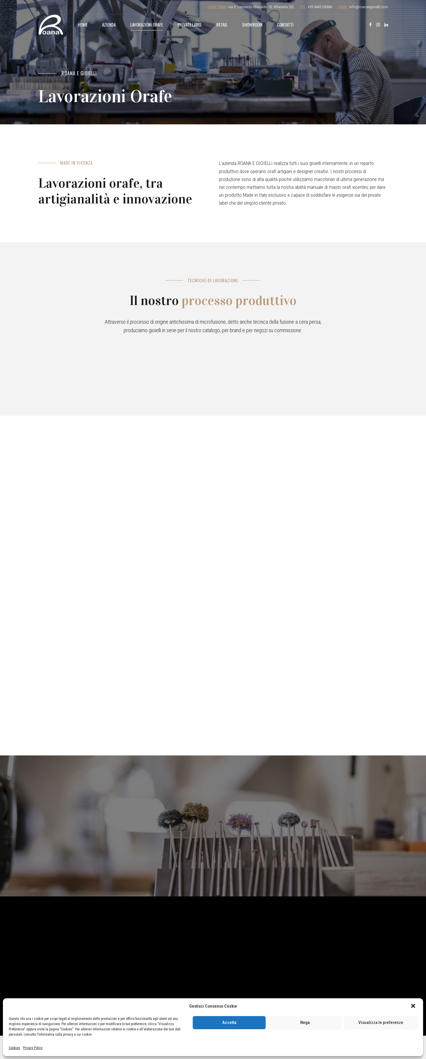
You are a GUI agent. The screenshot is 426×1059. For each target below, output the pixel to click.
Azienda (109, 24)
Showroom (252, 24)
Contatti (285, 24)
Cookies (14, 1048)
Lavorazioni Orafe (146, 24)
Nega (305, 1022)
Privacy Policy (33, 1048)
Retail (221, 24)
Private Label (190, 24)
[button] (413, 1006)
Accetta (229, 1022)
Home (82, 24)
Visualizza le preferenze (380, 1022)
